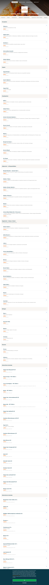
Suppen (8, 17)
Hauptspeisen (14, 17)
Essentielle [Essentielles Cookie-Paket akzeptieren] (24, 582)
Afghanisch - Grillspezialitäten (24, 17)
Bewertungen (22, 2)
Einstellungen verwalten (16, 575)
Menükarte (14, 2)
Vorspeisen (3, 17)
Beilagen (45, 17)
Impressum (36, 2)
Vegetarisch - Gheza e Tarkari (37, 17)
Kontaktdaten (29, 2)
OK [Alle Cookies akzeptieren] (24, 580)
